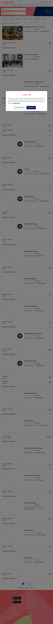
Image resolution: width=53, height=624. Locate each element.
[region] (26, 101)
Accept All (31, 107)
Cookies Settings (20, 107)
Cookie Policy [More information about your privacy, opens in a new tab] (16, 103)
